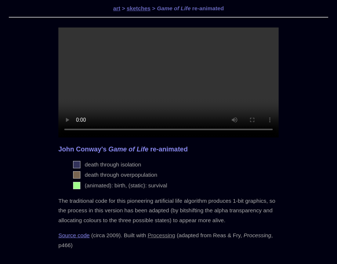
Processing (161, 235)
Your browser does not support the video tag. (168, 82)
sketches (139, 8)
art (116, 8)
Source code (74, 235)
